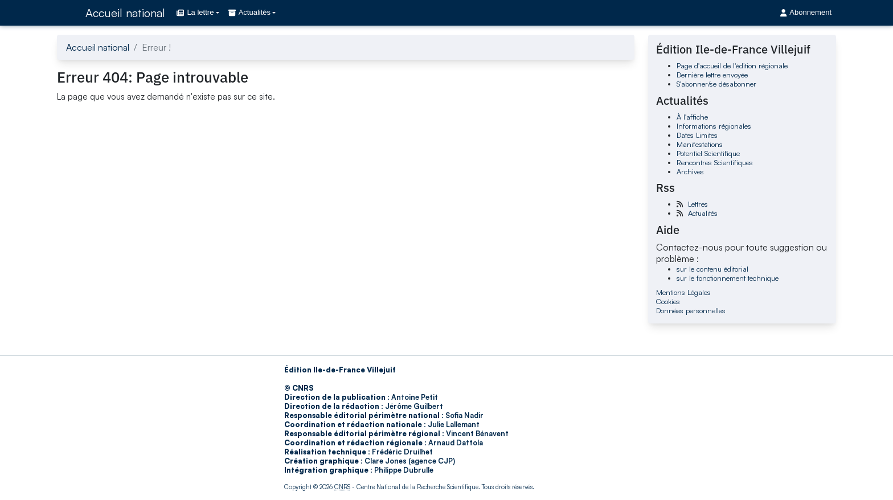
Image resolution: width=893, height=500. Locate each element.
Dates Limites (697, 135)
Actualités (703, 213)
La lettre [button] (195, 12)
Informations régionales (714, 125)
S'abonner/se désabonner (716, 83)
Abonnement (805, 12)
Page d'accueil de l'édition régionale (732, 65)
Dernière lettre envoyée (712, 74)
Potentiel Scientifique (708, 153)
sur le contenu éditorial (712, 268)
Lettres (698, 203)
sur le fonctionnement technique (728, 277)
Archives (690, 171)
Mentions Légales (683, 292)
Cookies (668, 301)
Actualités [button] (249, 12)
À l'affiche (692, 116)
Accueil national (125, 13)
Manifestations (700, 144)
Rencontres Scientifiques (715, 162)
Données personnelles (691, 310)
